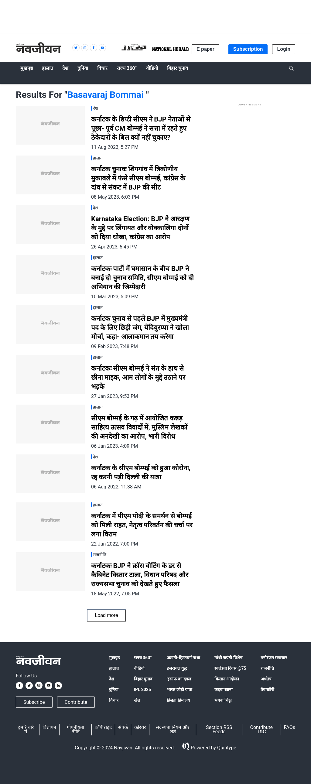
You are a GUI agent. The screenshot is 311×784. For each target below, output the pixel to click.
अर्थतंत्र (266, 678)
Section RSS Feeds (219, 729)
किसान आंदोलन (226, 678)
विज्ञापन (49, 727)
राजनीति (267, 668)
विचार (113, 700)
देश (111, 678)
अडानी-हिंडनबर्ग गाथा (183, 657)
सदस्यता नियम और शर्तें (173, 729)
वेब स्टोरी (267, 689)
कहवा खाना (223, 689)
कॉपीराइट (103, 727)
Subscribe (34, 702)
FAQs (289, 727)
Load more (106, 615)
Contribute (76, 702)
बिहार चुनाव (143, 678)
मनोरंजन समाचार (274, 657)
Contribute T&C (261, 729)
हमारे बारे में (26, 729)
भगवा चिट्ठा (223, 700)
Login (283, 49)
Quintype (226, 748)
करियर (140, 727)
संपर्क (123, 727)
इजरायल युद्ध (177, 668)
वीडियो (139, 668)
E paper (205, 49)
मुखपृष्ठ (114, 657)
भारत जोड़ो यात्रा (179, 689)
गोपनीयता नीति (75, 729)
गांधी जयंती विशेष (228, 657)
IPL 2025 (142, 689)
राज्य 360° (143, 657)
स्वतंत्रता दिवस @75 (230, 668)
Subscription (248, 49)
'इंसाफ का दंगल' (179, 678)
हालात (114, 668)
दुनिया (113, 689)
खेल (137, 700)
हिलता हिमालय (178, 700)
